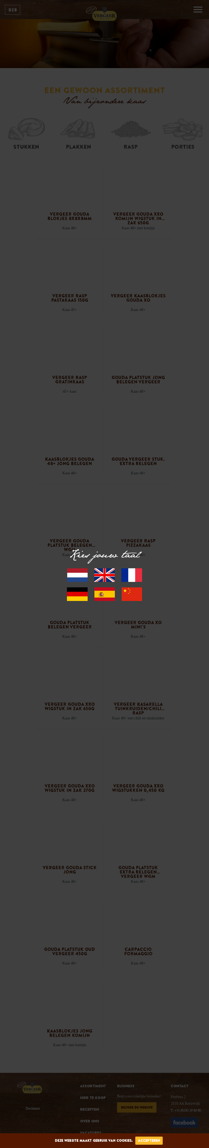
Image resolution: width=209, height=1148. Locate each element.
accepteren (149, 1140)
